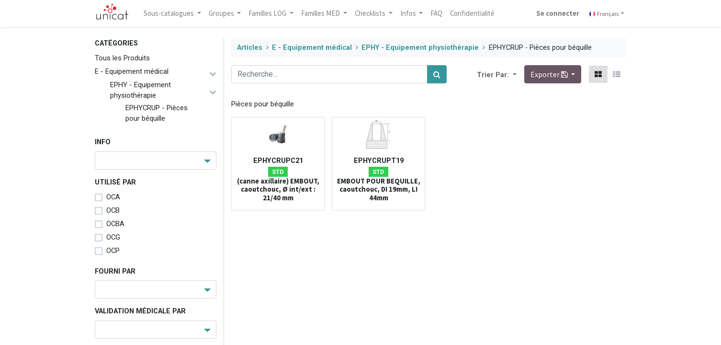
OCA (113, 197)
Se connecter (557, 13)
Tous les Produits (122, 58)
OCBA (115, 223)
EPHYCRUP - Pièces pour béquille (156, 113)
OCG (113, 237)
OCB (113, 210)
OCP (113, 250)
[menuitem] (437, 13)
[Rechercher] (437, 74)
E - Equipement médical (132, 71)
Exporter (549, 74)
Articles (249, 48)
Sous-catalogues (169, 13)
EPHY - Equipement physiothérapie (140, 90)
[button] (514, 74)
